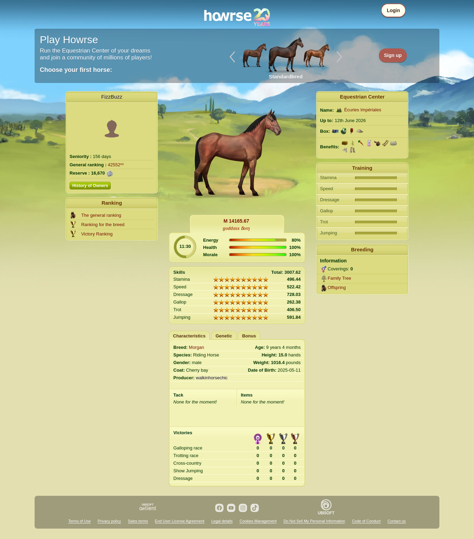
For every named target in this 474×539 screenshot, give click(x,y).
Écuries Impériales (362, 109)
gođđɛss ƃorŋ (236, 228)
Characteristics (189, 335)
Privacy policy (109, 521)
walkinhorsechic (212, 377)
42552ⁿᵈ (116, 164)
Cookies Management (257, 521)
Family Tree (339, 278)
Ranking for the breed (103, 224)
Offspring (337, 287)
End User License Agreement (179, 521)
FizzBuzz (111, 97)
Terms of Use (79, 521)
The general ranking (101, 215)
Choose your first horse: (76, 69)
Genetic (224, 335)
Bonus (249, 335)
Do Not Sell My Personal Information (314, 521)
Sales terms (138, 521)
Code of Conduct (366, 521)
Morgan (196, 347)
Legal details (222, 521)
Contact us (397, 521)
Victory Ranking (97, 233)
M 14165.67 (236, 221)
